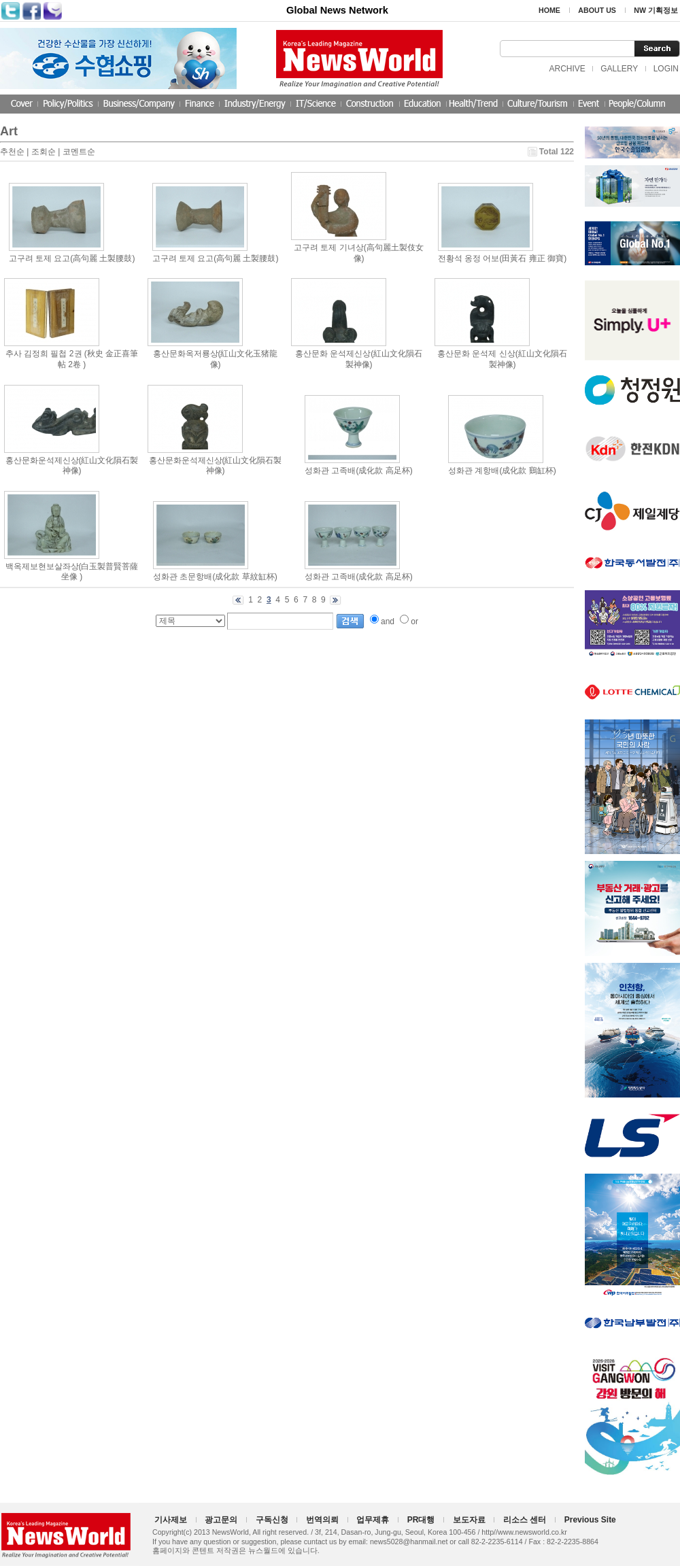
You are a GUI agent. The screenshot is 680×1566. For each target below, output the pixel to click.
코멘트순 (79, 151)
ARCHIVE (567, 68)
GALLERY (619, 68)
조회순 (43, 151)
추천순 (12, 151)
